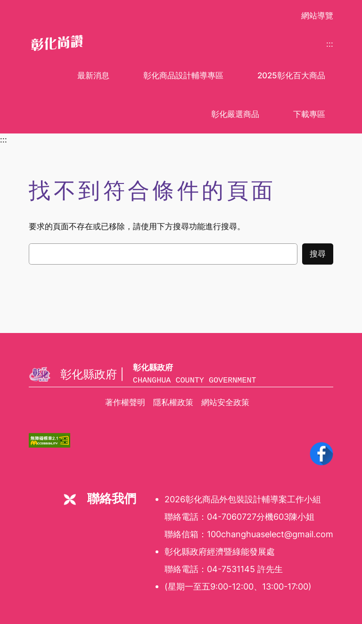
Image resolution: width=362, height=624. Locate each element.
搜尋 (318, 253)
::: (329, 44)
